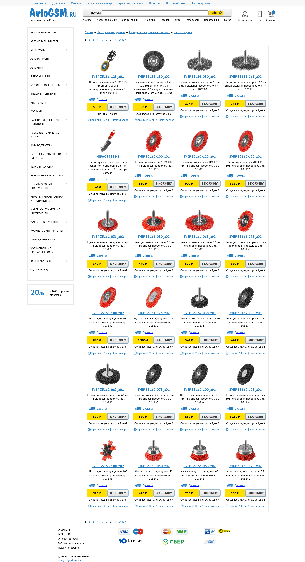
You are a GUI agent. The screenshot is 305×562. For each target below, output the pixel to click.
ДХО (177, 20)
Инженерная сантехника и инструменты (46, 198)
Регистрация (245, 16)
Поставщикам (200, 3)
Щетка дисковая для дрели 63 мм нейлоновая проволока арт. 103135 (108, 398)
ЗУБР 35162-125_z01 (245, 389)
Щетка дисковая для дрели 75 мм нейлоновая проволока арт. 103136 (154, 398)
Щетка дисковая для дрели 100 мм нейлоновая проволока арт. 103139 (107, 475)
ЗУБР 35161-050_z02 (154, 236)
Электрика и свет (41, 261)
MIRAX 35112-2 (107, 156)
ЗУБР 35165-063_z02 (200, 466)
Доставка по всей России (43, 20)
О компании (38, 3)
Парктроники (211, 20)
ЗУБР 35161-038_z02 (108, 236)
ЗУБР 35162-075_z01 (154, 389)
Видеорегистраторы (43, 93)
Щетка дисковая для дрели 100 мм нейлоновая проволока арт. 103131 (107, 322)
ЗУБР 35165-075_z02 (245, 466)
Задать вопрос (120, 120)
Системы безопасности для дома (45, 156)
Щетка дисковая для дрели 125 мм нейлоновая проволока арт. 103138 (245, 398)
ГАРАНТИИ (64, 534)
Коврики (36, 111)
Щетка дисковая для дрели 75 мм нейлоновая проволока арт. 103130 (245, 245)
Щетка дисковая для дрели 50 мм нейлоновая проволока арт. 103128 (154, 245)
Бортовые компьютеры (45, 85)
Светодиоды (192, 20)
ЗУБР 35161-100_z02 (108, 313)
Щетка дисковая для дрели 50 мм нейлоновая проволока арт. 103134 (245, 322)
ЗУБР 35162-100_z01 (200, 389)
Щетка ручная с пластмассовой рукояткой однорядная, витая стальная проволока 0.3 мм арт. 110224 (107, 167)
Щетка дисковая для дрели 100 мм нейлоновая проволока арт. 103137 (199, 398)
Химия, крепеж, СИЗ (42, 239)
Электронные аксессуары (46, 175)
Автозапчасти (39, 58)
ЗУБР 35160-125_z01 (200, 156)
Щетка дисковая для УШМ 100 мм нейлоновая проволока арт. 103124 (154, 165)
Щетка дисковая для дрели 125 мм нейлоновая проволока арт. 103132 (153, 322)
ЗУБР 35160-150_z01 (245, 156)
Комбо (227, 20)
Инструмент (38, 102)
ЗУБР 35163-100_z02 (108, 466)
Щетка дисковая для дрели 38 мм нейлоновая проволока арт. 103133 (200, 322)
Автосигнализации (43, 32)
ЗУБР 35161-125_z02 (154, 313)
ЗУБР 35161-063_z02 (200, 236)
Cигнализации (130, 20)
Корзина (270, 16)
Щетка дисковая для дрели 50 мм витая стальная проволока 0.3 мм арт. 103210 (200, 85)
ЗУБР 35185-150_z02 (154, 76)
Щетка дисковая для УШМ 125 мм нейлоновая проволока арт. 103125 (199, 165)
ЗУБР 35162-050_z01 (245, 313)
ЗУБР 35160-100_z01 (154, 156)
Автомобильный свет (44, 41)
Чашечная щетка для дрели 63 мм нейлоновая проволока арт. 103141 (199, 475)
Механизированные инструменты (43, 186)
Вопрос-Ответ (175, 3)
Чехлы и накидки (41, 166)
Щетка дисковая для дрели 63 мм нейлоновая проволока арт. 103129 (200, 245)
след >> (123, 39)
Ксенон (166, 20)
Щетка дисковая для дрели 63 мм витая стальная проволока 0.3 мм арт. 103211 (245, 85)
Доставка (58, 3)
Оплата (76, 3)
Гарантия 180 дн (100, 120)
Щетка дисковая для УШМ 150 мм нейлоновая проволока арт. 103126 (245, 165)
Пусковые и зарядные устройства (44, 134)
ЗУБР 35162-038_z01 (200, 313)
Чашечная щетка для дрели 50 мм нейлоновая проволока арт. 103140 (154, 475)
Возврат (154, 3)
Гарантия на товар (99, 3)
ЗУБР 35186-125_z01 (108, 76)
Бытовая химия (40, 76)
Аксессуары (37, 50)
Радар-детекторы (41, 145)
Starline (87, 20)
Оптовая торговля (68, 538)
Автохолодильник (107, 20)
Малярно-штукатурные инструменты (45, 211)
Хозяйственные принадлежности (42, 250)
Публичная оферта (68, 547)
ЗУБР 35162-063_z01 (108, 389)
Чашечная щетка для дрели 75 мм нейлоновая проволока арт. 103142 (245, 475)
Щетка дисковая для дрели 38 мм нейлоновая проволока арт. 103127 (108, 245)
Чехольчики (149, 20)
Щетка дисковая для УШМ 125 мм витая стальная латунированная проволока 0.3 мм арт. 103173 (108, 87)
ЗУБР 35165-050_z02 (154, 466)
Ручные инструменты (44, 222)
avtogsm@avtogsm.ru (70, 560)
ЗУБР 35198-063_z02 (245, 76)
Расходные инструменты (46, 230)
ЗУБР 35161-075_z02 (245, 236)
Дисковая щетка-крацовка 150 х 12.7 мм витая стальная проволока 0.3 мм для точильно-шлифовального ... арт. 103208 (153, 87)
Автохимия (37, 67)
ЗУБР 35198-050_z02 (200, 76)
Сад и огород (39, 269)
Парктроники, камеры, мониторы (44, 122)
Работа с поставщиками (71, 543)
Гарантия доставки (130, 3)
